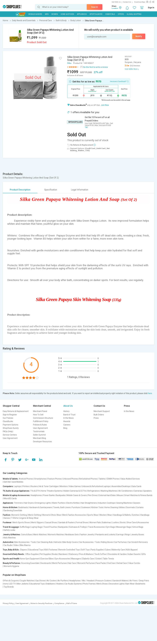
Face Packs (101, 563)
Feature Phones (55, 479)
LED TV (12, 584)
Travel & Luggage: (11, 527)
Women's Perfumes (86, 563)
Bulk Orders (99, 415)
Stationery (73, 554)
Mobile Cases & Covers (77, 495)
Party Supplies (97, 550)
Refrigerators (93, 491)
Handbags (144, 515)
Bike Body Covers (70, 542)
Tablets (102, 479)
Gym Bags (110, 527)
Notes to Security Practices (41, 603)
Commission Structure (43, 418)
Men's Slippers (37, 522)
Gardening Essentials (13, 510)
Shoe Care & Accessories (138, 522)
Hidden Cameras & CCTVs (74, 491)
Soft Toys (85, 550)
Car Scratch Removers (138, 542)
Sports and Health (11, 559)
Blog (65, 428)
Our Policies (8, 418)
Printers (25, 486)
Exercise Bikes (47, 559)
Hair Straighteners (89, 503)
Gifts (144, 554)
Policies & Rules (40, 425)
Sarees (7, 518)
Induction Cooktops (106, 503)
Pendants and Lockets (105, 534)
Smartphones (40, 479)
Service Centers (10, 435)
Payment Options (10, 425)
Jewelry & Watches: (12, 534)
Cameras (138, 491)
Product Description (20, 189)
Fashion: (7, 515)
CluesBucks (8, 421)
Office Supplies (32, 554)
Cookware (85, 507)
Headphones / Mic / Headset (81, 581)
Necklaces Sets (72, 534)
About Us (68, 406)
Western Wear (105, 515)
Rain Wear (129, 584)
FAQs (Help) (8, 431)
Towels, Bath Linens (62, 507)
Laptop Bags (36, 527)
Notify (139, 36)
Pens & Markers (86, 554)
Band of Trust (69, 415)
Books (55, 554)
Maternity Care (118, 550)
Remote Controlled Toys (69, 550)
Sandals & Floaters (66, 522)
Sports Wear (92, 515)
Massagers (76, 559)
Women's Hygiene (11, 566)
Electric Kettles (72, 503)
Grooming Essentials (30, 563)
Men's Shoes (102, 584)
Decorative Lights (116, 584)
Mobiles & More (35, 14)
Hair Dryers (29, 503)
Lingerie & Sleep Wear (29, 518)
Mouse (120, 495)
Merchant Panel (40, 411)
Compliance (59, 603)
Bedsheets (23, 507)
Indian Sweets (134, 554)
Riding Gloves (107, 542)
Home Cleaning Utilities (114, 507)
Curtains (140, 507)
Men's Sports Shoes (21, 522)
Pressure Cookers (103, 581)
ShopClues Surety (11, 428)
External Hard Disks (107, 495)
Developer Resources (42, 441)
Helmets (57, 542)
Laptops (17, 486)
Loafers (115, 522)
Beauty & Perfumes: (12, 563)
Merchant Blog (39, 438)
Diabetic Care (88, 559)
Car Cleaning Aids (45, 542)
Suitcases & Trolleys (78, 527)
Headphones (36, 495)
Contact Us (127, 2)
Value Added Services (130, 479)
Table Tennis (108, 559)
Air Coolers (51, 581)
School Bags (137, 527)
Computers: (8, 486)
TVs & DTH (35, 491)
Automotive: (8, 542)
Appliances (82, 14)
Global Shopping (134, 14)
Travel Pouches (50, 527)
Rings (127, 534)
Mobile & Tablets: (10, 479)
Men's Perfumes (59, 563)
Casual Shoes (51, 522)
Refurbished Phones (88, 479)
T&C (86, 127)
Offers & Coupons (11, 581)
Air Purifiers (63, 581)
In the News (68, 418)
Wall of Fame (71, 603)
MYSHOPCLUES (75, 122)
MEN (47, 14)
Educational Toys (35, 550)
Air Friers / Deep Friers (139, 581)
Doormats (130, 507)
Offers (121, 14)
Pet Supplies (45, 554)
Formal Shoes (82, 522)
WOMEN (54, 14)
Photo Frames (89, 584)
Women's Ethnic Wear (51, 515)
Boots (122, 522)
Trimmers (18, 503)
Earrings (120, 534)
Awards (66, 421)
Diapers (23, 550)
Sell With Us (116, 2)
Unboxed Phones (70, 479)
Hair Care (72, 563)
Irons (6, 584)
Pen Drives (92, 495)
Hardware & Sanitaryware (40, 507)
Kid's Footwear (50, 550)
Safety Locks (9, 530)
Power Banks (49, 495)
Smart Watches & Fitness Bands (138, 495)
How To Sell (38, 415)
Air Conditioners (125, 491)
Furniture (76, 507)
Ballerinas (106, 522)
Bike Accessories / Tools (25, 542)
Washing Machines (109, 491)
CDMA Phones (112, 479)
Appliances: (8, 503)
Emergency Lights (43, 503)
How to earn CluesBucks (119, 81)
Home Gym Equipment (30, 559)
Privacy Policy (8, 603)
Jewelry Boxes (137, 534)
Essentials (110, 14)
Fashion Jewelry (87, 534)
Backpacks (60, 495)
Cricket (98, 559)
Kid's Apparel (132, 550)
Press (96, 418)
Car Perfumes (120, 542)
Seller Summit (39, 435)
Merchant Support (102, 411)
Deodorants (46, 563)
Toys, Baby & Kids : (11, 550)
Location (115, 8)
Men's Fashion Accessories (74, 515)
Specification (50, 189)
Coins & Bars (26, 534)
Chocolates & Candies (117, 554)
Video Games (75, 486)
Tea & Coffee (100, 554)
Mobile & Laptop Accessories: (16, 495)
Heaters (59, 584)
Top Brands (9, 587)
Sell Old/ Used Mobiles (13, 482)
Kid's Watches (10, 538)
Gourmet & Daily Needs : (14, 554)
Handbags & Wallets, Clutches (126, 515)
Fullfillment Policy (40, 421)
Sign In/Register (10, 415)
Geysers (136, 503)
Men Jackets (22, 584)
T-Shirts (14, 518)
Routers (34, 486)
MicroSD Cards (10, 498)
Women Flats (95, 522)
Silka (69, 63)
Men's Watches (40, 534)
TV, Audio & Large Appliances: (16, 491)
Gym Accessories (62, 559)
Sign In (151, 7)
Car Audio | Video (11, 545)
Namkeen (63, 554)
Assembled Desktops (121, 486)
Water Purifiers (58, 503)
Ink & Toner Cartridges (48, 486)
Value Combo (134, 563)
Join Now (105, 105)
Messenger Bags (123, 527)
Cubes (107, 550)
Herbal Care (122, 563)
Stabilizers (50, 584)
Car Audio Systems (73, 584)
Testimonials (38, 431)
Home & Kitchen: (10, 507)
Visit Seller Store (131, 69)
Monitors (64, 486)
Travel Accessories (96, 527)
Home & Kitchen (67, 14)
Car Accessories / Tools (89, 542)
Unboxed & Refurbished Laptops (96, 486)
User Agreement (10, 438)
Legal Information (79, 189)
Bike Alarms (25, 545)
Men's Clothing (34, 515)
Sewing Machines (124, 503)
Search (94, 7)
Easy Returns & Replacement (15, 411)
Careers (66, 425)
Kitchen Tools (97, 507)
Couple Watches (27, 581)
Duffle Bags (25, 527)
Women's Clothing (19, 515)
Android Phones (26, 479)
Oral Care (111, 563)
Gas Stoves (40, 581)
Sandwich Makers (120, 581)
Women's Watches (56, 534)
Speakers (147, 491)
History (66, 411)
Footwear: (7, 522)
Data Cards (136, 486)
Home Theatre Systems (51, 491)
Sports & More (96, 14)
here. (150, 393)
